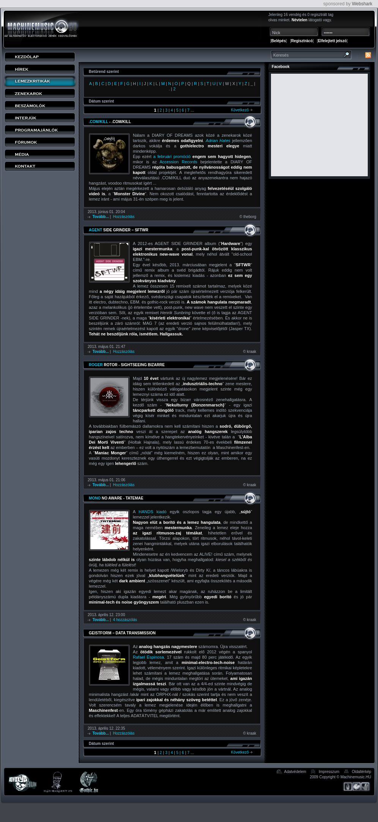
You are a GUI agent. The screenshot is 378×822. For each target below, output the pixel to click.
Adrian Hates (218, 140)
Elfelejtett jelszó (332, 41)
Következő (241, 110)
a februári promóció (172, 156)
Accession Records (178, 162)
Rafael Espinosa (148, 657)
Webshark (362, 3)
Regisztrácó (302, 41)
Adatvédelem (295, 772)
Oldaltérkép (361, 772)
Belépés (278, 41)
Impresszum (329, 772)
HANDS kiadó (152, 511)
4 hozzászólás (125, 620)
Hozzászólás (124, 217)
